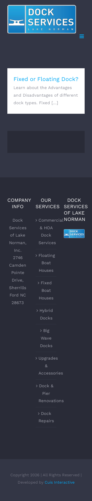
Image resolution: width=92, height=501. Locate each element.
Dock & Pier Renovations (46, 393)
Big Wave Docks (46, 338)
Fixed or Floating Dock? (45, 79)
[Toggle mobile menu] (82, 36)
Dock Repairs (46, 417)
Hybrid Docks (46, 314)
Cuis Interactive (60, 482)
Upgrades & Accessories (46, 366)
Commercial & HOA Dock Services (46, 231)
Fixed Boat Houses (46, 290)
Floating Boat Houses (46, 263)
